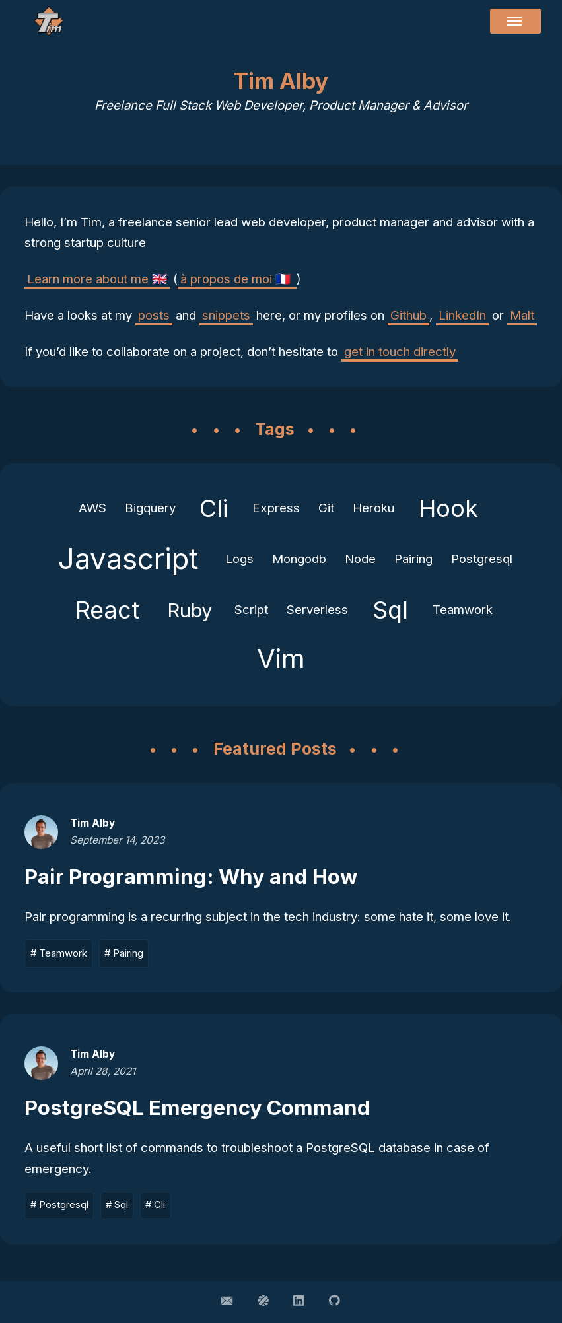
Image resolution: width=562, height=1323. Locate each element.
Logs (239, 558)
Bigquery (150, 508)
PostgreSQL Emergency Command (197, 1107)
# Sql (117, 1205)
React (107, 610)
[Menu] (515, 21)
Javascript (128, 558)
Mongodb (299, 558)
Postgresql (481, 558)
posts (154, 315)
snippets (226, 315)
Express (276, 508)
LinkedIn (462, 315)
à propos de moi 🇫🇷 (237, 279)
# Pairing (123, 953)
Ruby (190, 610)
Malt (522, 315)
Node (360, 558)
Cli (213, 508)
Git (326, 508)
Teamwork (463, 609)
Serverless (317, 609)
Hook (448, 508)
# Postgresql (59, 1205)
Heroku (373, 508)
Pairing (413, 558)
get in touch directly (400, 351)
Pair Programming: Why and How (190, 876)
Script (251, 609)
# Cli (155, 1205)
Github (408, 315)
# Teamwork (58, 953)
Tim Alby (92, 823)
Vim (281, 658)
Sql (390, 610)
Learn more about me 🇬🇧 (97, 279)
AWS (92, 508)
